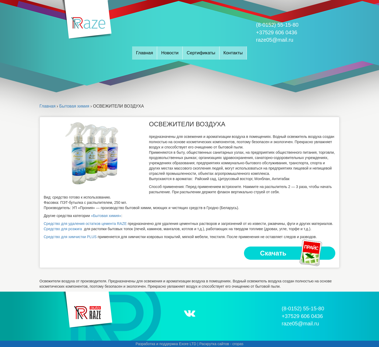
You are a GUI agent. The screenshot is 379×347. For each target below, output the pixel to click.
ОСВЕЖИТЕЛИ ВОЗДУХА (187, 124)
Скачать (291, 253)
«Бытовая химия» (106, 216)
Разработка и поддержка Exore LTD (166, 344)
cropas (237, 344)
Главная (144, 52)
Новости (169, 52)
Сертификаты (201, 52)
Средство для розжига (63, 229)
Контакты (233, 52)
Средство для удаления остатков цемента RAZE (85, 223)
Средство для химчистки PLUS (71, 237)
